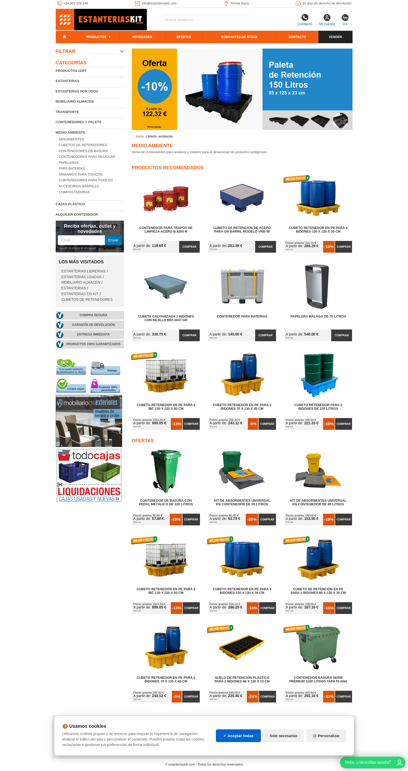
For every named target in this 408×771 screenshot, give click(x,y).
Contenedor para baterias (242, 316)
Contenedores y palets (79, 122)
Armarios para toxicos (81, 174)
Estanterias (67, 81)
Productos (96, 37)
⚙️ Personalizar (326, 736)
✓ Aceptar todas (238, 735)
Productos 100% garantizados (93, 344)
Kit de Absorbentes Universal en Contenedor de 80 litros (318, 502)
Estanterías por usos (77, 91)
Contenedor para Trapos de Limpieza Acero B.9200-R (165, 229)
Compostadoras (74, 192)
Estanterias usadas (81, 277)
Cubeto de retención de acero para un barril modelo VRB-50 (242, 229)
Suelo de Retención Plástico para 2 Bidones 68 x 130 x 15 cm (242, 679)
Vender (335, 37)
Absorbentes (71, 139)
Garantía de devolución (93, 325)
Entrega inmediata (93, 334)
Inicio (140, 136)
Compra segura (93, 315)
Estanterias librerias (83, 271)
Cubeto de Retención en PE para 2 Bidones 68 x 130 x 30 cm (318, 591)
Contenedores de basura (83, 151)
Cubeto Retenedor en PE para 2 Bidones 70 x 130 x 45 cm (242, 407)
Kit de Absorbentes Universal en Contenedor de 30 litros (242, 502)
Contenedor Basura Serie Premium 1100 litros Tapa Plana (318, 679)
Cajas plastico (70, 204)
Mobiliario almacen (75, 101)
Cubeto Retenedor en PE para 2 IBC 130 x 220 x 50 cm (166, 407)
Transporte (67, 112)
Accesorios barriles (79, 186)
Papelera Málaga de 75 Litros (318, 316)
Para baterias (72, 168)
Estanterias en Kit (79, 294)
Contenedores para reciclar (87, 157)
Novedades (142, 37)
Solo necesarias (284, 736)
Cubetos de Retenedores (83, 145)
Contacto (305, 20)
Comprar (189, 246)
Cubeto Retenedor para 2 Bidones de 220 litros (318, 407)
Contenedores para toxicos (86, 180)
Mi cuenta (327, 20)
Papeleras (69, 163)
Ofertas (184, 37)
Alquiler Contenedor (77, 214)
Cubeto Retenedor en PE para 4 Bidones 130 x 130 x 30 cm (318, 229)
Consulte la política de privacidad (77, 248)
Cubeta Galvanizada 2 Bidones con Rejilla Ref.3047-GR (166, 318)
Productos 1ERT (71, 71)
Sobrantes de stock (239, 37)
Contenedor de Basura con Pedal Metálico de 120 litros (166, 502)
